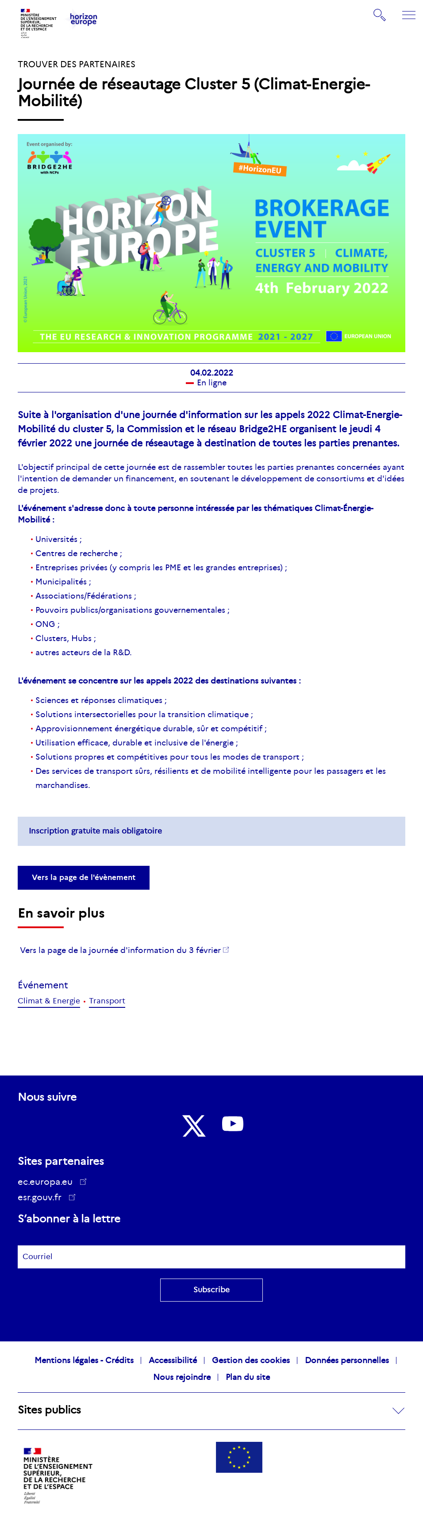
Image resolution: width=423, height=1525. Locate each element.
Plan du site (248, 1377)
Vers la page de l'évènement (83, 877)
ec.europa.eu (48, 1181)
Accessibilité (173, 1360)
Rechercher (380, 15)
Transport (107, 1001)
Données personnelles (347, 1360)
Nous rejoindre (182, 1377)
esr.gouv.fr (43, 1198)
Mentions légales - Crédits (84, 1360)
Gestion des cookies (251, 1360)
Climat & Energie (49, 1001)
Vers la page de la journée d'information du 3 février (120, 950)
